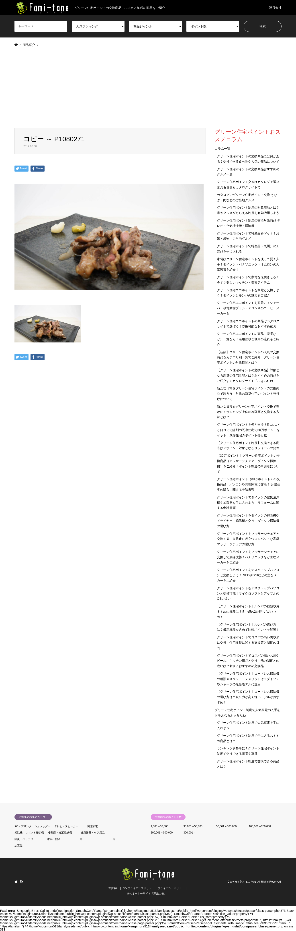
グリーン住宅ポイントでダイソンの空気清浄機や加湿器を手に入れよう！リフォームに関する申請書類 (248, 503)
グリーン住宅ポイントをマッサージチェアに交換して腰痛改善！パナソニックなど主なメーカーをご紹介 (248, 557)
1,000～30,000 (159, 826)
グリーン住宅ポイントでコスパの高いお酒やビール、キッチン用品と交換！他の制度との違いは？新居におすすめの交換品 (248, 661)
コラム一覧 (222, 148)
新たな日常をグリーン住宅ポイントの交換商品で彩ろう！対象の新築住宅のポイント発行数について (248, 393)
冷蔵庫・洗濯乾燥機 (60, 832)
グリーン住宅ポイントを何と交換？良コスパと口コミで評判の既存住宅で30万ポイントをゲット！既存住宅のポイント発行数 (248, 430)
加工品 (18, 845)
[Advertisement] (148, 94)
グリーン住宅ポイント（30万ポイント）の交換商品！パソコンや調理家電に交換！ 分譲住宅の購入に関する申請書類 (248, 484)
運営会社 (275, 7)
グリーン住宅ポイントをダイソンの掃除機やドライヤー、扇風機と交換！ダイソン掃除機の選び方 (248, 521)
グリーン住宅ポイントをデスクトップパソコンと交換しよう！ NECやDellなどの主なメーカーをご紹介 (248, 575)
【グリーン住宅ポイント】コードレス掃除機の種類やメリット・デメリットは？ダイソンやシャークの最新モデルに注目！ (248, 679)
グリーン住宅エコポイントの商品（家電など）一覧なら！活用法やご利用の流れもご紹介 (248, 339)
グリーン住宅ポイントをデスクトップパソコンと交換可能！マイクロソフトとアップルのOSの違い (248, 593)
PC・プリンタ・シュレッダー (32, 826)
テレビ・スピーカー (66, 826)
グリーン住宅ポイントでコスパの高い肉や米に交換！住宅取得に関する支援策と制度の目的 (248, 642)
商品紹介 (29, 45)
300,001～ (189, 832)
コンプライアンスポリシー (138, 888)
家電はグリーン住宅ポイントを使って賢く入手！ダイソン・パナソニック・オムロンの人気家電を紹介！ (248, 264)
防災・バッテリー (25, 839)
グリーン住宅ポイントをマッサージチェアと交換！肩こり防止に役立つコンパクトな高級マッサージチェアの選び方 (248, 539)
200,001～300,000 (162, 832)
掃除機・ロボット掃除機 (29, 832)
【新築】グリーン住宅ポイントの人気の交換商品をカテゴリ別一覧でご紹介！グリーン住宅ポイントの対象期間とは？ (248, 357)
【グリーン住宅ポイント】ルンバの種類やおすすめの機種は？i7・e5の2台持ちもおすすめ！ (248, 611)
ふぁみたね (249, 881)
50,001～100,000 (226, 826)
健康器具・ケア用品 (93, 832)
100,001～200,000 (260, 826)
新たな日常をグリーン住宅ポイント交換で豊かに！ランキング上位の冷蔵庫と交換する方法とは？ (248, 412)
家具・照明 (54, 839)
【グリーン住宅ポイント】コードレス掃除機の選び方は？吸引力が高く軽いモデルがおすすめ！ (248, 697)
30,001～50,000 (192, 826)
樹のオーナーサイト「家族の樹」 (147, 893)
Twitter (16, 881)
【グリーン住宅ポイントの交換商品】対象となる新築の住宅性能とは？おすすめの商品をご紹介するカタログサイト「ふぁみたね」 (248, 375)
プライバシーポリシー (171, 888)
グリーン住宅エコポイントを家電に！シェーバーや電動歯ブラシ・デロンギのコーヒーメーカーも (248, 308)
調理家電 (92, 826)
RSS (21, 881)
